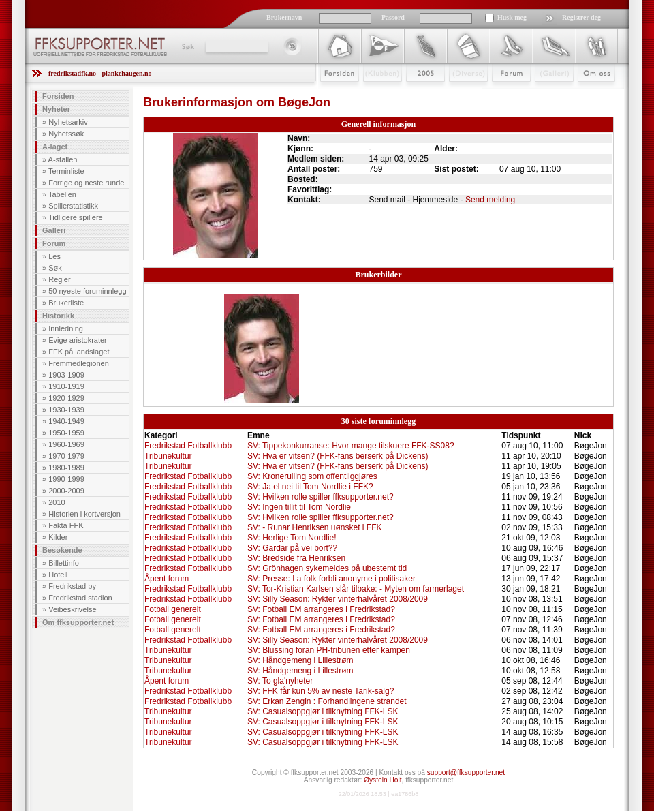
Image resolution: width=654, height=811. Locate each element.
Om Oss (591, 93)
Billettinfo (63, 563)
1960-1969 (66, 444)
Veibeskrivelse (72, 609)
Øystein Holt (382, 780)
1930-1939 (66, 410)
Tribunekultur (168, 456)
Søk (187, 46)
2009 (413, 93)
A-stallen (63, 159)
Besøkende (62, 550)
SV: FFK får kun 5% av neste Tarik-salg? (320, 691)
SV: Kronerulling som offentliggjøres (312, 476)
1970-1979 (66, 456)
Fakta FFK (65, 525)
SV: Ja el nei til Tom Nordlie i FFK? (310, 486)
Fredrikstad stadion (80, 598)
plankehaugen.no (126, 73)
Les (54, 256)
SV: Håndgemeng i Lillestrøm (300, 660)
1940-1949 (66, 421)
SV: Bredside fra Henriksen (296, 558)
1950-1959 (66, 433)
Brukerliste (66, 303)
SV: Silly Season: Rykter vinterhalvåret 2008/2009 (337, 599)
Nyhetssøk (66, 133)
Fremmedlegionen (78, 363)
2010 (56, 502)
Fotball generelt (172, 609)
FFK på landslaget (78, 352)
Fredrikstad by (72, 586)
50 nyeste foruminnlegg (87, 291)
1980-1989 (66, 467)
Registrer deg (581, 17)
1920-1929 (66, 398)
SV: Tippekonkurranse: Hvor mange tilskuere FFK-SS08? (350, 445)
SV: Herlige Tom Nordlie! (292, 537)
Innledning (65, 328)
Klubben (376, 93)
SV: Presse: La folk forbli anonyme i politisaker (331, 578)
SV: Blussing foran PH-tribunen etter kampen (328, 650)
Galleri (545, 93)
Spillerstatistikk (73, 206)
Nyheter (56, 109)
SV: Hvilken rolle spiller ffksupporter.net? (320, 497)
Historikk (58, 315)
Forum (502, 93)
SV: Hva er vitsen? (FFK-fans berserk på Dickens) (338, 456)
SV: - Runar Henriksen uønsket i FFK (314, 527)
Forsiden (333, 93)
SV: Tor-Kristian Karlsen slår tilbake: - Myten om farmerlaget (355, 589)
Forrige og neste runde (86, 183)
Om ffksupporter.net (78, 622)
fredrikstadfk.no (72, 73)
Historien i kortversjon (84, 514)
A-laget (54, 146)
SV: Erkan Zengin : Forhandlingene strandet (327, 701)
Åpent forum (166, 578)
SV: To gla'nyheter (280, 681)
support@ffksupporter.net (466, 772)
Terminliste (66, 171)
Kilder (57, 537)
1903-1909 (66, 375)
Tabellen (62, 194)
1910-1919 (66, 386)
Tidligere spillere (75, 217)
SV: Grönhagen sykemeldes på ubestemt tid (327, 568)
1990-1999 (66, 479)
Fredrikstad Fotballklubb (188, 445)
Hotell (57, 574)
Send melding (490, 199)
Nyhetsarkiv (67, 122)
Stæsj (457, 93)
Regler (59, 279)
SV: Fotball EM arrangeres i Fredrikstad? (321, 609)
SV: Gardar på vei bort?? (292, 548)
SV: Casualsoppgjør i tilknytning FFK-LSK (323, 711)
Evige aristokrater (77, 340)
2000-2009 (66, 491)
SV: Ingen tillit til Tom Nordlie (299, 507)
